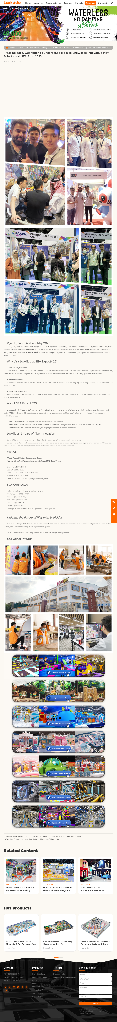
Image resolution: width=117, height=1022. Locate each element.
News (21, 48)
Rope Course (37, 997)
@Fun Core (19, 503)
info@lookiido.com (16, 977)
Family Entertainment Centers (64, 977)
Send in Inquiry (87, 967)
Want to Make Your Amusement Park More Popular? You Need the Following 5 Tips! (92, 889)
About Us (38, 3)
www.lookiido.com (21, 476)
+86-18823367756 (22, 494)
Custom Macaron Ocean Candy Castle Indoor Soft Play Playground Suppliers (57, 943)
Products (68, 3)
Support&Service (53, 3)
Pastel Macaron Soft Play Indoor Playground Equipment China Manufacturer (95, 943)
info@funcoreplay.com (39, 479)
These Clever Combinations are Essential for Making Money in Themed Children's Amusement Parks (20, 889)
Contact (8, 967)
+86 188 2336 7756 (19, 981)
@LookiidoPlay (20, 497)
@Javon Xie (18, 506)
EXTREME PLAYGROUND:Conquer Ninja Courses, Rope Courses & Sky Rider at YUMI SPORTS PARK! (43, 836)
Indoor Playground (39, 977)
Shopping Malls (59, 974)
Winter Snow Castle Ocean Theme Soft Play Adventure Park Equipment (21, 943)
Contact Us (103, 3)
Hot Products (17, 908)
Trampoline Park (38, 990)
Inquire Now (11, 948)
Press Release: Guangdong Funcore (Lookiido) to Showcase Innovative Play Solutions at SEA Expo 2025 (67, 48)
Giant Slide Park (38, 974)
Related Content (21, 850)
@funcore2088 (21, 500)
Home (28, 3)
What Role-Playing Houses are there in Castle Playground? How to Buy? (32, 839)
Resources (90, 3)
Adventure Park (38, 987)
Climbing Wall (37, 993)
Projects (79, 3)
